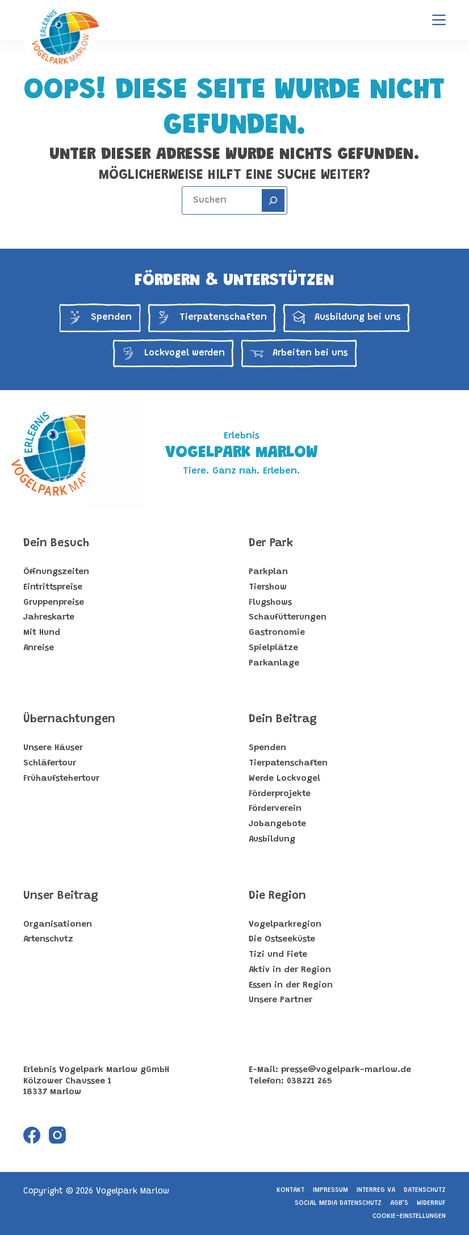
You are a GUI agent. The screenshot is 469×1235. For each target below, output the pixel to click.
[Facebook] (31, 1135)
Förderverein (275, 809)
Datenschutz (425, 1190)
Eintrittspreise (52, 587)
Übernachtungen (69, 719)
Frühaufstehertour (61, 779)
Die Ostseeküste (282, 939)
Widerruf (431, 1203)
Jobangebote (277, 824)
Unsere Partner (280, 1000)
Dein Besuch (56, 543)
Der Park (271, 543)
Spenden (267, 748)
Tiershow (268, 587)
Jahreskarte (48, 617)
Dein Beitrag (283, 719)
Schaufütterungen (287, 617)
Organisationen (57, 924)
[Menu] (439, 20)
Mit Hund (41, 633)
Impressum (330, 1190)
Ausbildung (272, 839)
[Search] (273, 200)
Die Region (277, 896)
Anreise (38, 648)
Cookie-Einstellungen (409, 1216)
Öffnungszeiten (56, 572)
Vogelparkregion (285, 924)
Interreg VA (376, 1190)
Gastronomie (277, 633)
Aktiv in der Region (290, 970)
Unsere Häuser (53, 748)
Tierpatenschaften (288, 763)
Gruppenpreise (53, 602)
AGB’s (399, 1203)
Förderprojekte (280, 794)
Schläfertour (49, 763)
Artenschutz (48, 939)
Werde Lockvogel (284, 779)
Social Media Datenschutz (338, 1203)
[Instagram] (57, 1135)
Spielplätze (273, 648)
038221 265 (309, 1081)
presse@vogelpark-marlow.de (346, 1070)
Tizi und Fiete (278, 955)
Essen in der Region (291, 985)
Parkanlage (274, 663)
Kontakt (290, 1190)
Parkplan (268, 572)
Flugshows (270, 602)
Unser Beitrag (60, 896)
